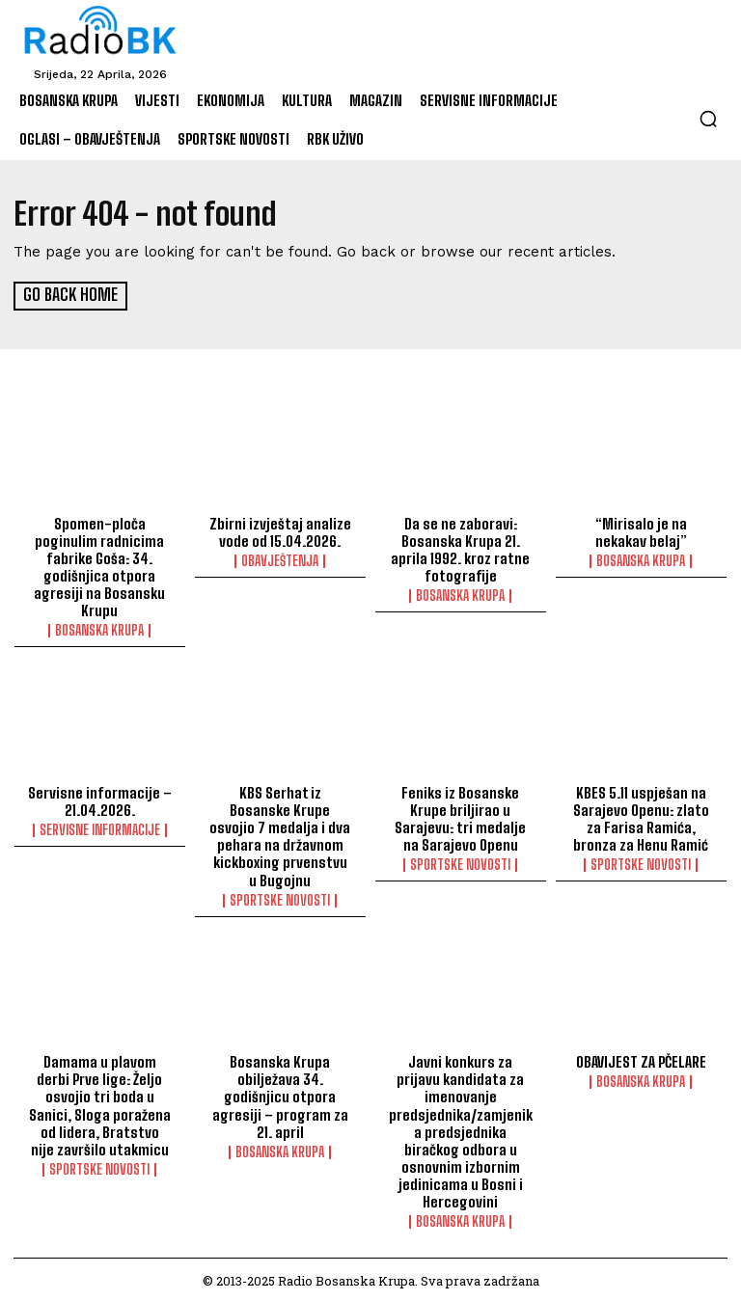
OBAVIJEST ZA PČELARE (641, 1060)
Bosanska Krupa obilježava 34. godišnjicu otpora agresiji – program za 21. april (280, 1094)
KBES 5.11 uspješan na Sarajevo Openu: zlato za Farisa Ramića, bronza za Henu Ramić (640, 817)
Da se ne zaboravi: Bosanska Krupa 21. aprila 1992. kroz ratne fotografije (460, 548)
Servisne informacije (100, 828)
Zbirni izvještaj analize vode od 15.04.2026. (279, 530)
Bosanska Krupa (99, 629)
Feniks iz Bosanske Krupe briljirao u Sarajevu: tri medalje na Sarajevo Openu (461, 817)
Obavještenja (279, 559)
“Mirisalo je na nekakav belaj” (641, 530)
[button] (708, 118)
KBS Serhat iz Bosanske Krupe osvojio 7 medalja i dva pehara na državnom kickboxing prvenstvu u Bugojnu (279, 834)
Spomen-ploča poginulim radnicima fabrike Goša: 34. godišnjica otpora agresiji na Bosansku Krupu (99, 565)
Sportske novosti (280, 898)
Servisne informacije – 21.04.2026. (99, 799)
